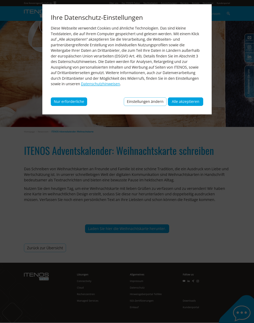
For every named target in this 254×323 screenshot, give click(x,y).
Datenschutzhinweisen (100, 83)
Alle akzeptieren (185, 101)
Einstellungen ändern (145, 101)
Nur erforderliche (69, 101)
